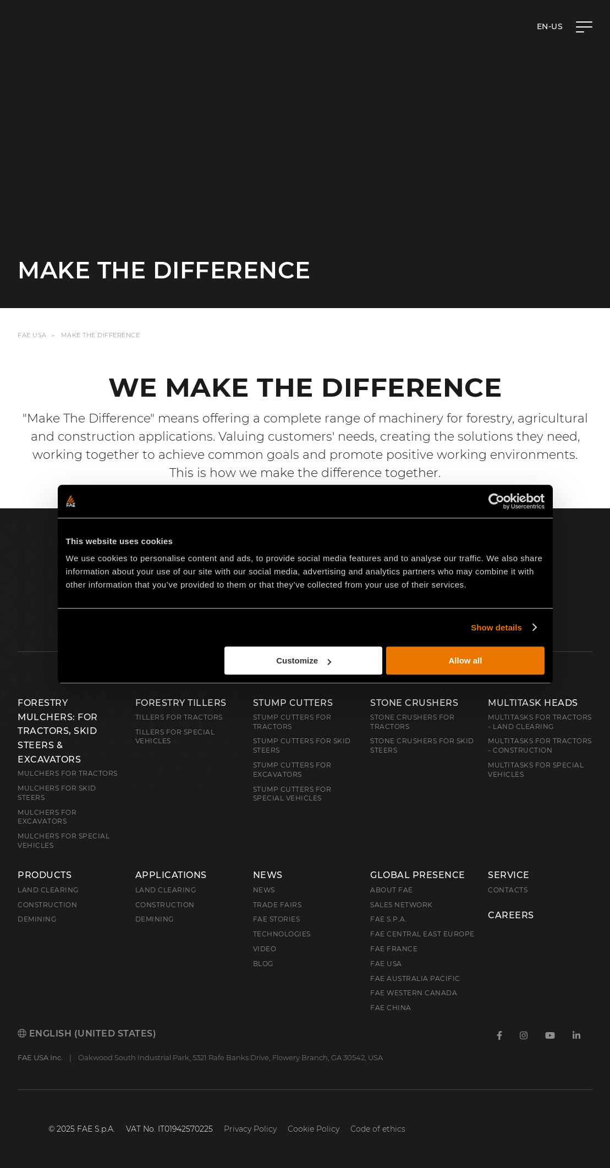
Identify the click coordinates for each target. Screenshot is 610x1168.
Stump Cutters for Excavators (292, 769)
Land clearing (48, 890)
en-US (550, 26)
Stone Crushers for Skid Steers (422, 745)
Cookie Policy (313, 1129)
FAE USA (32, 335)
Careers (511, 915)
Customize (303, 660)
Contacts (507, 890)
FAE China (390, 1008)
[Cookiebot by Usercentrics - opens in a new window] (496, 501)
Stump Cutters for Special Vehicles (292, 794)
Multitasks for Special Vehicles (536, 769)
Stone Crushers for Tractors (412, 722)
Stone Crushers (414, 703)
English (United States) (87, 1033)
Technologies (282, 934)
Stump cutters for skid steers (302, 745)
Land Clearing (165, 890)
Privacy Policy (250, 1129)
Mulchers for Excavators (47, 817)
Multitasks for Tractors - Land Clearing (540, 722)
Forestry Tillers (181, 703)
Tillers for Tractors (179, 717)
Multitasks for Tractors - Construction (540, 745)
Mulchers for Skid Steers (57, 793)
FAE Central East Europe (422, 934)
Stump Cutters (293, 703)
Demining (37, 919)
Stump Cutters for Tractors (292, 722)
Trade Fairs (277, 905)
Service (509, 875)
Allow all (465, 660)
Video (265, 949)
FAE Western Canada (413, 993)
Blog (263, 963)
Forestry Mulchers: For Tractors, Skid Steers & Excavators (58, 731)
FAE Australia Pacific (415, 978)
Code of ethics (377, 1129)
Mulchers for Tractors (68, 773)
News (268, 875)
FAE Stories (276, 919)
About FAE (391, 890)
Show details (496, 627)
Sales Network (401, 905)
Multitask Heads (533, 703)
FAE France (393, 949)
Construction (47, 905)
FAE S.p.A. (388, 919)
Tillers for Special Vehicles (175, 736)
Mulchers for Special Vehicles (63, 840)
